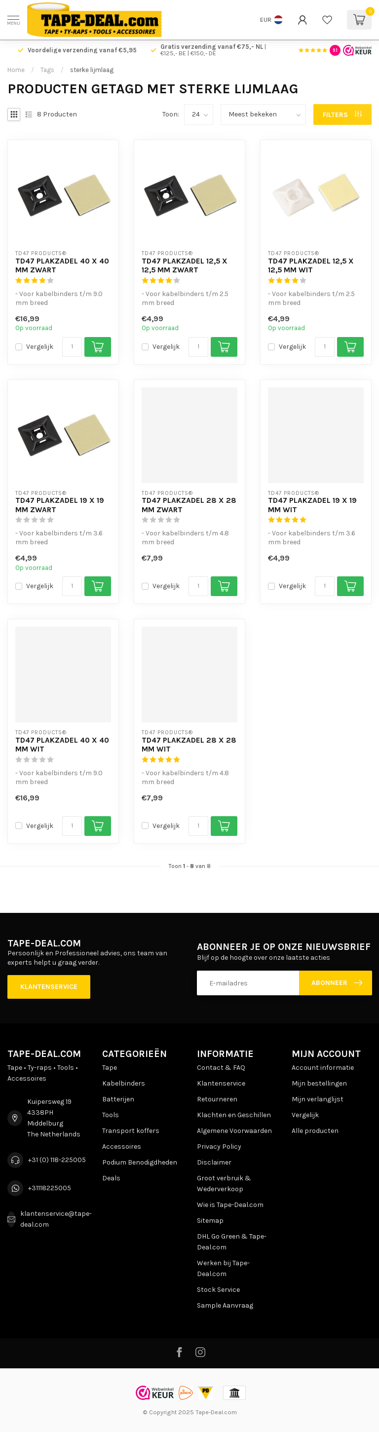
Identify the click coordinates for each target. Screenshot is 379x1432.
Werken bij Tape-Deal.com (223, 1268)
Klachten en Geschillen (234, 1115)
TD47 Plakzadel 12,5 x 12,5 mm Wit (311, 265)
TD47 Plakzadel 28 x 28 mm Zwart (189, 505)
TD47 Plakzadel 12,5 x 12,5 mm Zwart (184, 265)
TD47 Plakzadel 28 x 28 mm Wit (189, 745)
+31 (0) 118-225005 (57, 1160)
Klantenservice (48, 986)
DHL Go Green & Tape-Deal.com (231, 1241)
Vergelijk (39, 346)
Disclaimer (214, 1162)
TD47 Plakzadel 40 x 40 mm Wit (62, 745)
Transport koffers (130, 1131)
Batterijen (118, 1099)
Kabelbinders (123, 1083)
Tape (109, 1067)
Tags (47, 70)
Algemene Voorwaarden (234, 1131)
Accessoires (121, 1146)
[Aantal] (72, 347)
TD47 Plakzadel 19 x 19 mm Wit (312, 505)
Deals (111, 1178)
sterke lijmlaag (92, 70)
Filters (342, 115)
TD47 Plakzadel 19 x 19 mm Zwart (59, 505)
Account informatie (323, 1067)
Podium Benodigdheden (139, 1162)
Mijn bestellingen (319, 1083)
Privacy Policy (219, 1146)
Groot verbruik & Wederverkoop (224, 1183)
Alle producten (315, 1131)
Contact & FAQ (221, 1067)
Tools (110, 1115)
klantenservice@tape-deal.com (56, 1219)
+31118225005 (49, 1188)
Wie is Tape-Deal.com (230, 1205)
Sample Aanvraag (225, 1305)
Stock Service (218, 1289)
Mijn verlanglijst (317, 1099)
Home (16, 70)
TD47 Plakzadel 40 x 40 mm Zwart (62, 265)
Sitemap (210, 1220)
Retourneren (217, 1099)
